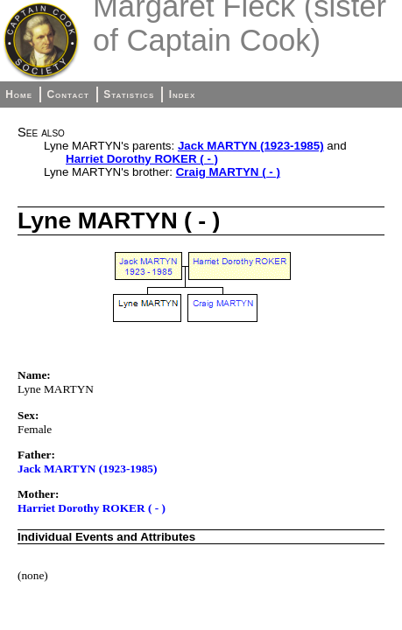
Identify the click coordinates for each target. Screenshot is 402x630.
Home (18, 94)
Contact (67, 94)
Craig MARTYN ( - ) (228, 171)
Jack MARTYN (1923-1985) (251, 145)
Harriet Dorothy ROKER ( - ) (142, 158)
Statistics (128, 94)
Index (182, 94)
